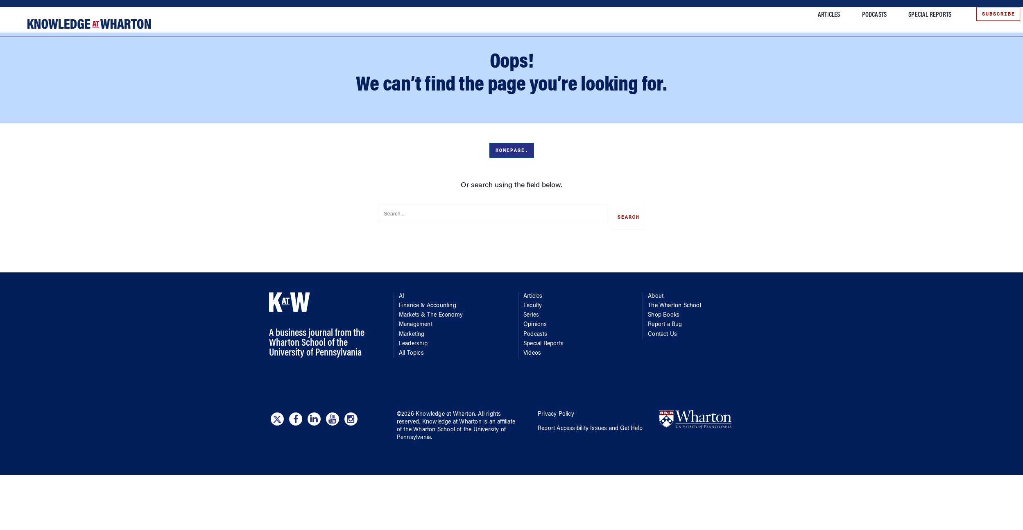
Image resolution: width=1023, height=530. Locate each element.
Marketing (412, 380)
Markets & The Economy (183, 56)
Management (415, 371)
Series (531, 361)
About (655, 342)
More (736, 46)
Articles (819, 15)
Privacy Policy (556, 460)
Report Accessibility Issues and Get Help (590, 475)
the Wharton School (429, 476)
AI (73, 56)
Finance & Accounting (116, 56)
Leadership (413, 390)
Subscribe (988, 14)
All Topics (411, 399)
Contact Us (662, 380)
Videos (532, 399)
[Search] (903, 57)
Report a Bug (665, 371)
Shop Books (663, 361)
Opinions (535, 371)
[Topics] (34, 56)
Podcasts (863, 15)
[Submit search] (1002, 55)
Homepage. (511, 200)
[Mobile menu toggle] (15, 46)
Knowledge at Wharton (445, 460)
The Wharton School (674, 352)
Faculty (532, 352)
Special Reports (919, 15)
